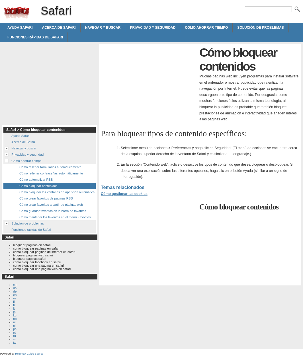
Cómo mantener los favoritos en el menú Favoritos (55, 217)
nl (14, 322)
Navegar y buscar (103, 28)
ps (15, 329)
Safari (16, 12)
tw (14, 342)
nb (15, 318)
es (15, 298)
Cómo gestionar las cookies (124, 194)
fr (14, 305)
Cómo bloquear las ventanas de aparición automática (57, 192)
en (15, 295)
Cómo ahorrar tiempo (206, 28)
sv (14, 339)
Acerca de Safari (58, 28)
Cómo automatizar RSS (36, 179)
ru (14, 336)
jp (14, 312)
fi (14, 301)
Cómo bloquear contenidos (38, 186)
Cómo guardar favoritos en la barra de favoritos (52, 211)
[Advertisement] (148, 85)
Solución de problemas (260, 28)
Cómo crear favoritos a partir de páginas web (51, 204)
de (15, 291)
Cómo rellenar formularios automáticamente (50, 167)
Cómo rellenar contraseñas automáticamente (51, 173)
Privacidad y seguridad (152, 28)
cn (15, 284)
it (14, 308)
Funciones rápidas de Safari (35, 37)
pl (14, 325)
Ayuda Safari (19, 28)
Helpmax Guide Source (29, 353)
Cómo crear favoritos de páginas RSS (46, 198)
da (15, 288)
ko (15, 315)
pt (14, 332)
